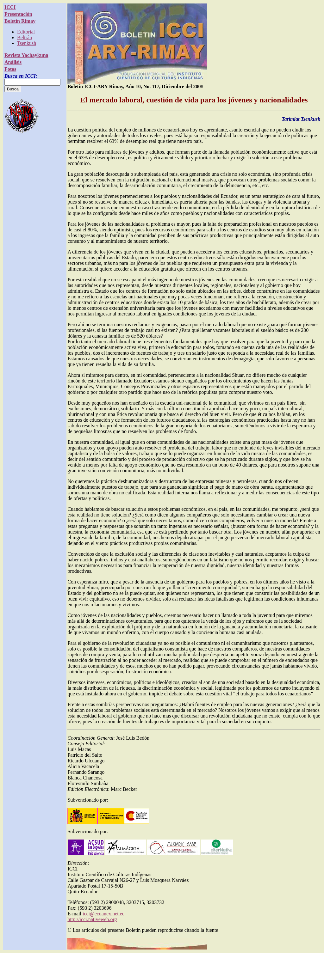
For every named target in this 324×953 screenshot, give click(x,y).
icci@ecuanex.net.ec (103, 913)
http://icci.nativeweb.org (92, 919)
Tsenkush (26, 43)
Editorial (26, 31)
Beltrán (24, 37)
